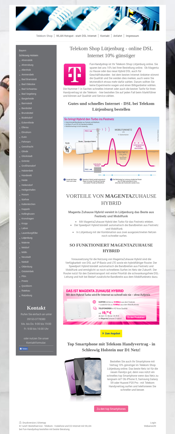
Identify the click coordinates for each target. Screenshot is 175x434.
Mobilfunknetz (142, 276)
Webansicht (150, 425)
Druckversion (27, 422)
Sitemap (41, 422)
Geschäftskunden (100, 74)
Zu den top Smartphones (111, 408)
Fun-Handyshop (99, 64)
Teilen (23, 349)
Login (153, 422)
